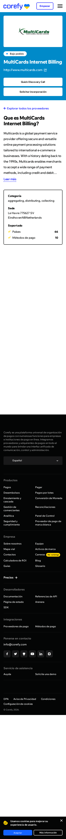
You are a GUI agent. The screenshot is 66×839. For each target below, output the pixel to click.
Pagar (38, 487)
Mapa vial (9, 549)
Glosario (40, 566)
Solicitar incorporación (33, 91)
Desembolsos (12, 492)
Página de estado (14, 601)
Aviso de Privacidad (24, 699)
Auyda (7, 674)
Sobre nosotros (12, 543)
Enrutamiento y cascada (12, 500)
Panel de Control (45, 515)
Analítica (9, 515)
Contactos (10, 554)
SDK (6, 607)
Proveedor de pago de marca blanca (48, 523)
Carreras (47, 554)
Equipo (39, 543)
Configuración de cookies (18, 703)
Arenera (39, 601)
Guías (7, 566)
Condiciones (48, 699)
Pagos (7, 487)
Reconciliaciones (45, 507)
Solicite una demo (45, 674)
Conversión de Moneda (48, 498)
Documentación (13, 596)
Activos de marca (45, 549)
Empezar (45, 6)
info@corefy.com (15, 644)
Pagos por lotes (44, 492)
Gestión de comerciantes (12, 508)
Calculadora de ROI (15, 560)
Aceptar (18, 832)
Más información (48, 832)
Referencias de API (46, 596)
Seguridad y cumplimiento (12, 523)
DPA (6, 699)
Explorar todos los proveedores (28, 108)
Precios (9, 577)
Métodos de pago (45, 626)
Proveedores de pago (16, 626)
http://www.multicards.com (25, 70)
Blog (38, 560)
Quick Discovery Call (33, 81)
